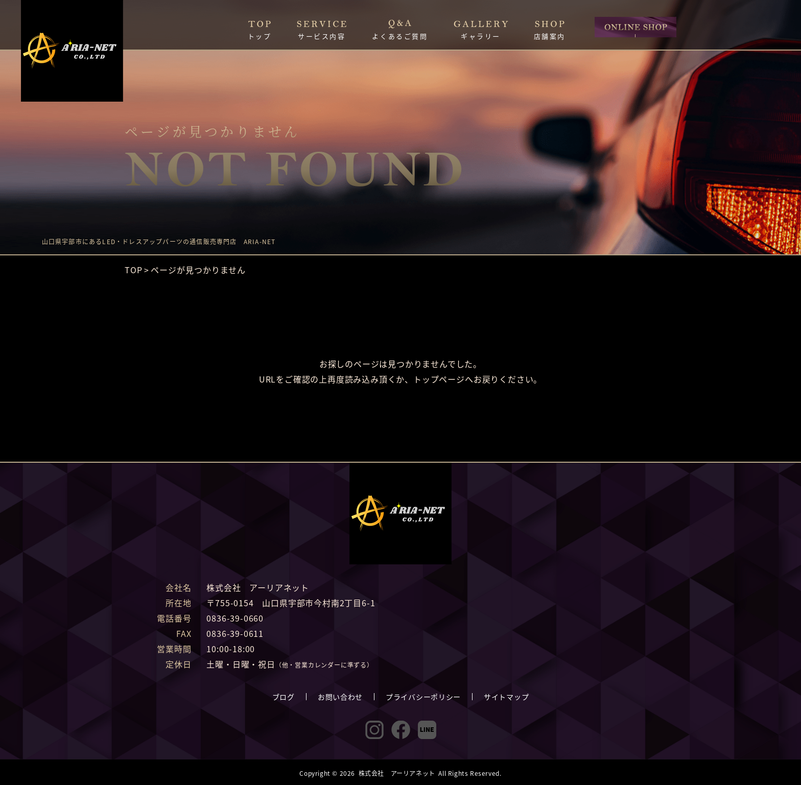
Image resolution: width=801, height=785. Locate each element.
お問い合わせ (340, 696)
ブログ (283, 696)
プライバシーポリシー (423, 696)
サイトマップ (506, 696)
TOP (134, 270)
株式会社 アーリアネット (397, 773)
